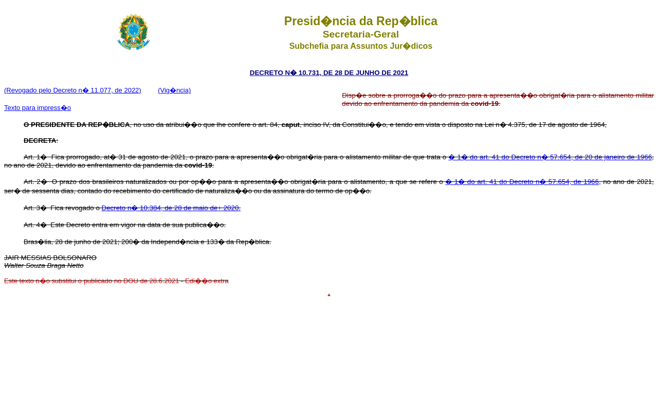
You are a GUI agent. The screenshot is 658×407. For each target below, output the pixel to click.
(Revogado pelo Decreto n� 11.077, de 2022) (72, 90)
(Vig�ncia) (174, 90)
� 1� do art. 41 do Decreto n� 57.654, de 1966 (522, 182)
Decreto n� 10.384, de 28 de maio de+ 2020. (171, 208)
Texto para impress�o (37, 108)
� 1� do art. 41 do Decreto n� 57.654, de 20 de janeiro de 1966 (550, 157)
